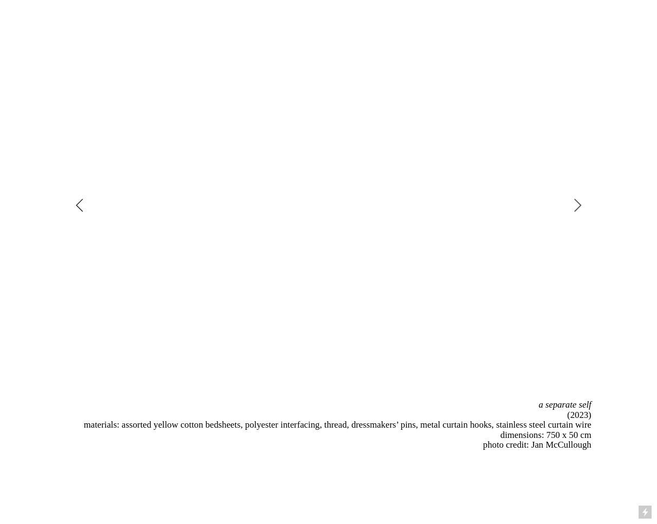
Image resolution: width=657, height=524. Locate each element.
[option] (328, 205)
